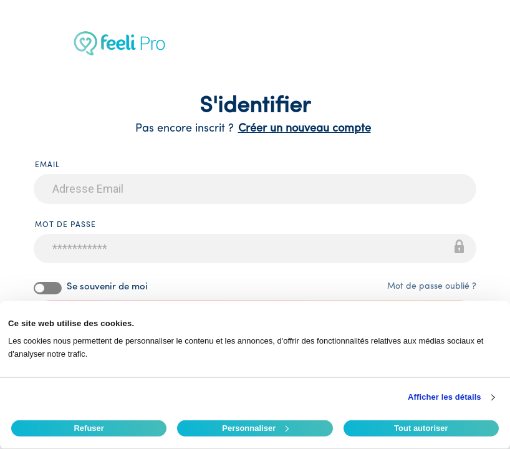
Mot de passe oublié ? (431, 286)
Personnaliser (255, 428)
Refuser (88, 428)
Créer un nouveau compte (304, 129)
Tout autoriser (421, 428)
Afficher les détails (444, 397)
